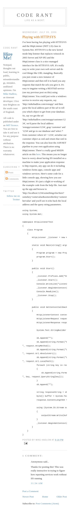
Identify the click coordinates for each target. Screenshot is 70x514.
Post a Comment (30, 491)
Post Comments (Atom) (47, 503)
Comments (12, 178)
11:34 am (37, 483)
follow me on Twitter (13, 198)
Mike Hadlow (9, 93)
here (38, 154)
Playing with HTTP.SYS (39, 37)
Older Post (62, 496)
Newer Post (28, 496)
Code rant (35, 15)
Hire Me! (8, 56)
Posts (9, 172)
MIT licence (12, 125)
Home (45, 496)
